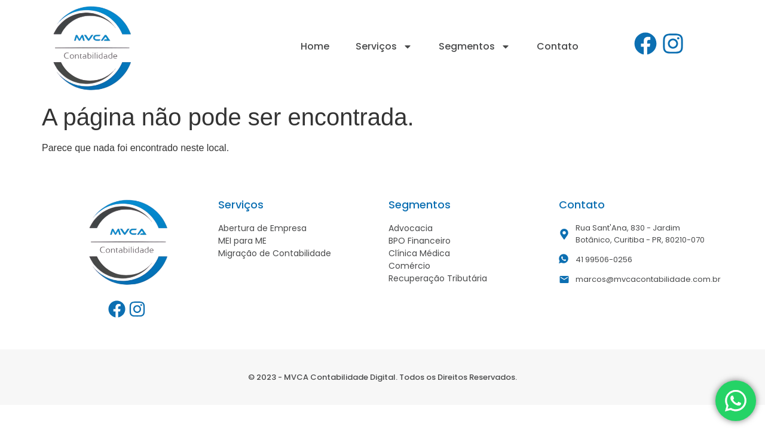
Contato (558, 46)
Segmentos (474, 46)
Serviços (384, 46)
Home (315, 46)
